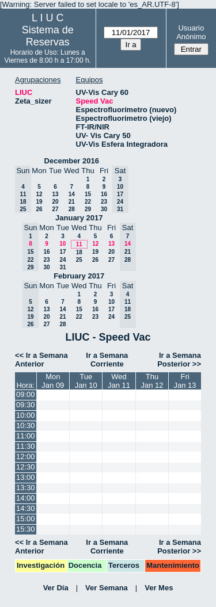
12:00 (25, 456)
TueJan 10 (86, 381)
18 (79, 252)
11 (79, 244)
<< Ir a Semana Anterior (41, 359)
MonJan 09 (52, 381)
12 (39, 194)
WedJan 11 (119, 381)
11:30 (25, 446)
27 (55, 209)
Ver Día (56, 587)
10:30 (25, 425)
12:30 (25, 467)
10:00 (25, 415)
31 (62, 267)
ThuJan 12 (152, 381)
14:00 (25, 498)
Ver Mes (159, 587)
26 (39, 209)
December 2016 (71, 160)
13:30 (25, 487)
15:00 (25, 518)
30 (104, 209)
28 (72, 209)
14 (72, 194)
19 (39, 201)
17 (62, 252)
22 (88, 201)
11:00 (25, 436)
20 (55, 201)
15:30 (25, 529)
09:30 (25, 404)
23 (104, 201)
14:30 (25, 508)
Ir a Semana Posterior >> (179, 359)
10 (62, 243)
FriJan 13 (185, 381)
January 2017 (79, 217)
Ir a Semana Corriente (107, 359)
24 (62, 260)
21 (72, 201)
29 (88, 209)
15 (88, 194)
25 (79, 260)
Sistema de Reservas (48, 36)
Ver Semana (106, 587)
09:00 (25, 394)
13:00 (25, 477)
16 (104, 194)
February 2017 (79, 276)
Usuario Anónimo (191, 32)
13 (55, 194)
